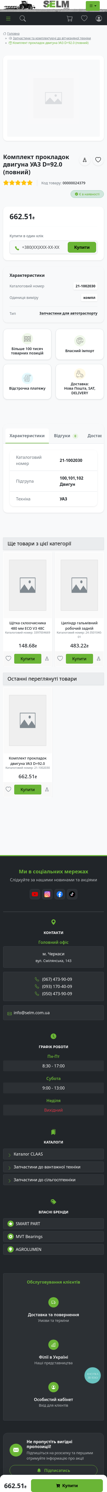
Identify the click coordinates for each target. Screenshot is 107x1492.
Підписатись (53, 1470)
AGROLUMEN (24, 1249)
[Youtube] (35, 894)
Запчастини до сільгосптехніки (41, 1180)
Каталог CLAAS (25, 1154)
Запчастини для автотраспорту (69, 313)
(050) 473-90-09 (53, 993)
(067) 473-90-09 (53, 979)
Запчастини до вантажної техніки (44, 1167)
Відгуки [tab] (66, 436)
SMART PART (23, 1224)
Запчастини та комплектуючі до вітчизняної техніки (52, 38)
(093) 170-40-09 (53, 986)
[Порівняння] (47, 658)
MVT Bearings (25, 1236)
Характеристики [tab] (27, 435)
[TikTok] (72, 894)
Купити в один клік (26, 235)
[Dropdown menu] (93, 6)
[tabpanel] (53, 478)
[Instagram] (47, 894)
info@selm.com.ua (28, 1012)
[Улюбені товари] (8, 658)
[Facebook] (60, 894)
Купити (67, 1485)
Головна (13, 33)
